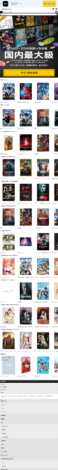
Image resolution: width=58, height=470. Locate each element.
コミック (9, 13)
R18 (56, 13)
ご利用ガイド (3, 442)
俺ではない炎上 (3, 104)
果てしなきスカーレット (22, 155)
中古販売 (4, 435)
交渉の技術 (19, 303)
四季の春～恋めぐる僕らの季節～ (41, 303)
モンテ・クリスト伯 (21, 180)
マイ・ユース (3, 303)
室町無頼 (36, 155)
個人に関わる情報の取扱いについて (32, 397)
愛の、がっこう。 (21, 254)
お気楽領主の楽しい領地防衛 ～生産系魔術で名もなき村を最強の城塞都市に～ (33, 279)
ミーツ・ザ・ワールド (4, 377)
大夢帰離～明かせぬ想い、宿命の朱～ (25, 328)
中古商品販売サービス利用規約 (22, 397)
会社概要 (2, 397)
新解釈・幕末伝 (3, 155)
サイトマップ (3, 398)
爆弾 (35, 130)
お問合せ (3, 449)
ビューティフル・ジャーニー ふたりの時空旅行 (45, 180)
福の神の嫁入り (3, 328)
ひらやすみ (2, 254)
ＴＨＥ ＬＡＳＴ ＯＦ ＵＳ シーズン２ (44, 353)
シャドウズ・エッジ (4, 180)
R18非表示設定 (5, 438)
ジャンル (29, 386)
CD (5, 13)
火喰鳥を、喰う (38, 104)
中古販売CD (15, 13)
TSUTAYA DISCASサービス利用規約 (12, 397)
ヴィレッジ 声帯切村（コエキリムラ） (43, 205)
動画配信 (3, 420)
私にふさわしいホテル (21, 377)
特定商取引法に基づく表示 (41, 397)
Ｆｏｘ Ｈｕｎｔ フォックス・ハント (8, 205)
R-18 (29, 394)
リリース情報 (29, 388)
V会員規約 (5, 397)
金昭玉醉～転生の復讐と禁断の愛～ (42, 328)
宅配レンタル (4, 428)
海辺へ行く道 (37, 377)
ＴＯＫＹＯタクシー (39, 229)
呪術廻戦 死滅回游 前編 (22, 104)
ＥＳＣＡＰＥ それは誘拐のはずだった (43, 254)
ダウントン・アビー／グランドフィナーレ (8, 353)
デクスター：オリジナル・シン (23, 353)
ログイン (56, 11)
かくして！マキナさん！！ (5, 279)
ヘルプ (2, 446)
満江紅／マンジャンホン (22, 205)
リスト (53, 11)
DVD (2, 13)
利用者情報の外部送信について (49, 397)
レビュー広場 (3, 453)
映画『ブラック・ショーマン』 (6, 130)
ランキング (29, 391)
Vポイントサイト (4, 457)
